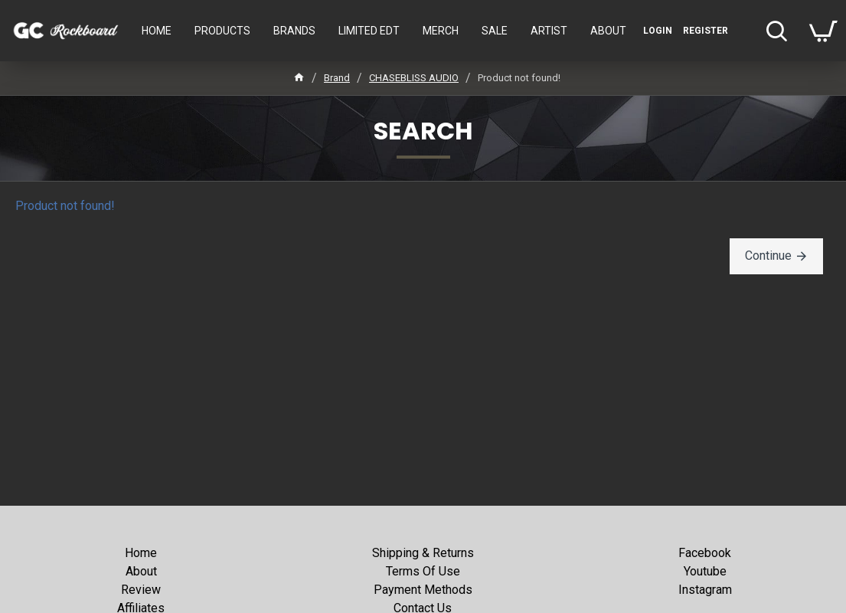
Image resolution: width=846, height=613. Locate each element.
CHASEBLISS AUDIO (414, 78)
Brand (337, 78)
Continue (768, 255)
